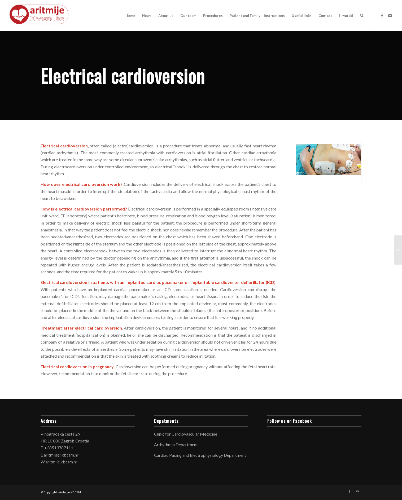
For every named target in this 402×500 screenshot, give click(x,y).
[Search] (362, 15)
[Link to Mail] (390, 15)
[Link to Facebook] (382, 15)
